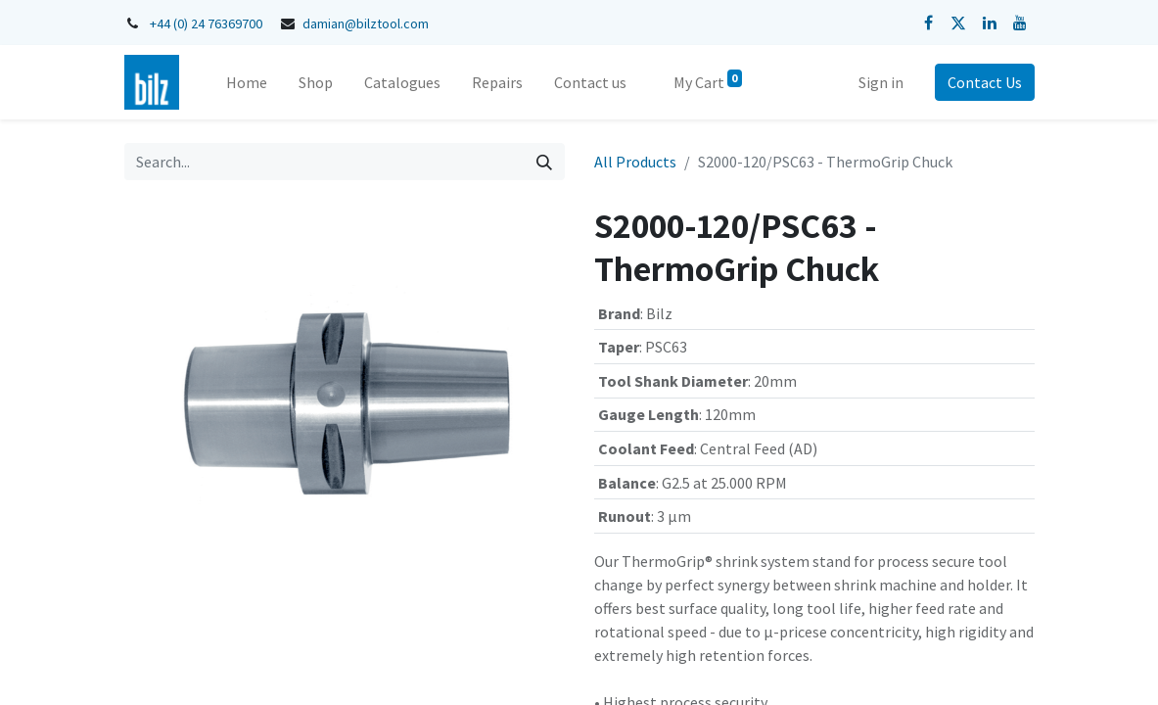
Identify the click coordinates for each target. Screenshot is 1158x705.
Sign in (880, 82)
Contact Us (985, 82)
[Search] (544, 161)
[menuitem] (246, 82)
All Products (635, 161)
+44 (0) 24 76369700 (206, 23)
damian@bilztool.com (365, 23)
